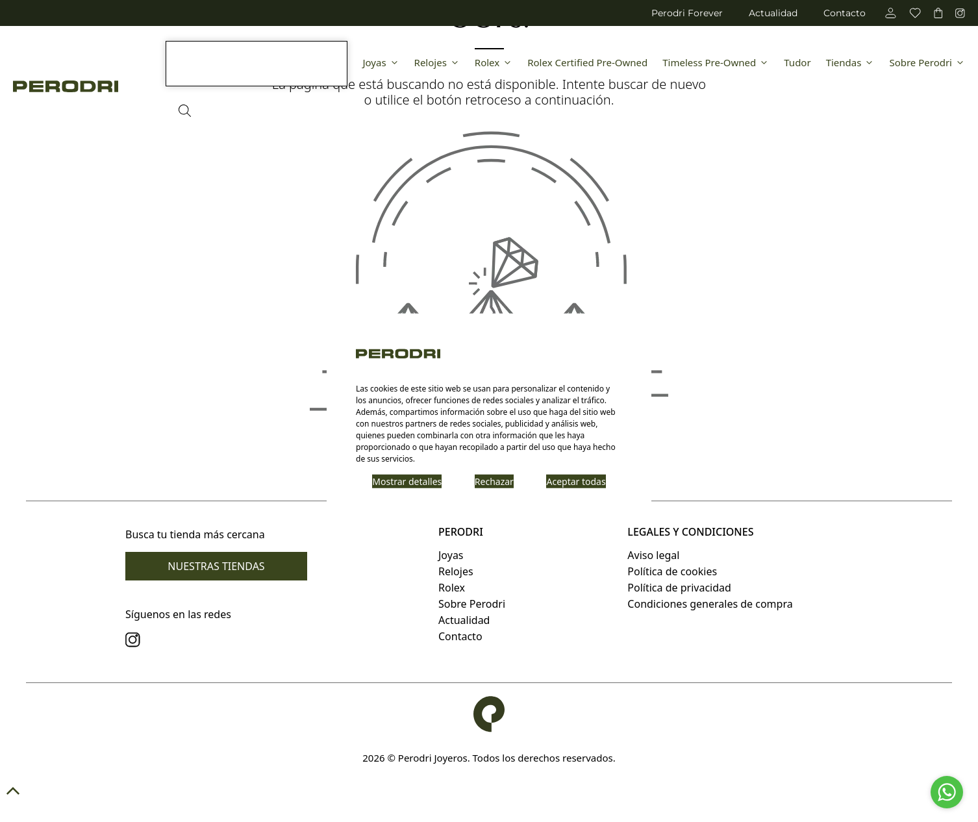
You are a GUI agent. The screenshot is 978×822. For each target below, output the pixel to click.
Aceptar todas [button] (575, 481)
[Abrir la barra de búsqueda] (185, 110)
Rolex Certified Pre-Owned (587, 62)
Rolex (493, 62)
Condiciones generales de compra (709, 604)
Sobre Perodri (927, 62)
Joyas (380, 62)
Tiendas (850, 62)
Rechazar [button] (494, 481)
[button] (489, 791)
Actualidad (773, 13)
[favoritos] (915, 13)
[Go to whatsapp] (947, 792)
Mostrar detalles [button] (407, 481)
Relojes (437, 62)
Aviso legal (653, 555)
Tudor (797, 62)
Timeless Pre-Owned (715, 62)
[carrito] (938, 13)
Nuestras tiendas (216, 566)
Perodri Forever (687, 13)
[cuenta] (891, 13)
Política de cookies (672, 571)
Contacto (844, 13)
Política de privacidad (679, 587)
